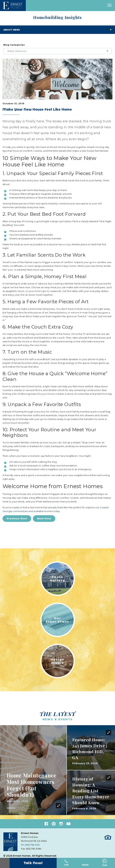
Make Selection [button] (17, 51)
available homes (42, 511)
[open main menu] (109, 5)
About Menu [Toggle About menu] (11, 29)
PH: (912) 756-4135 (30, 844)
